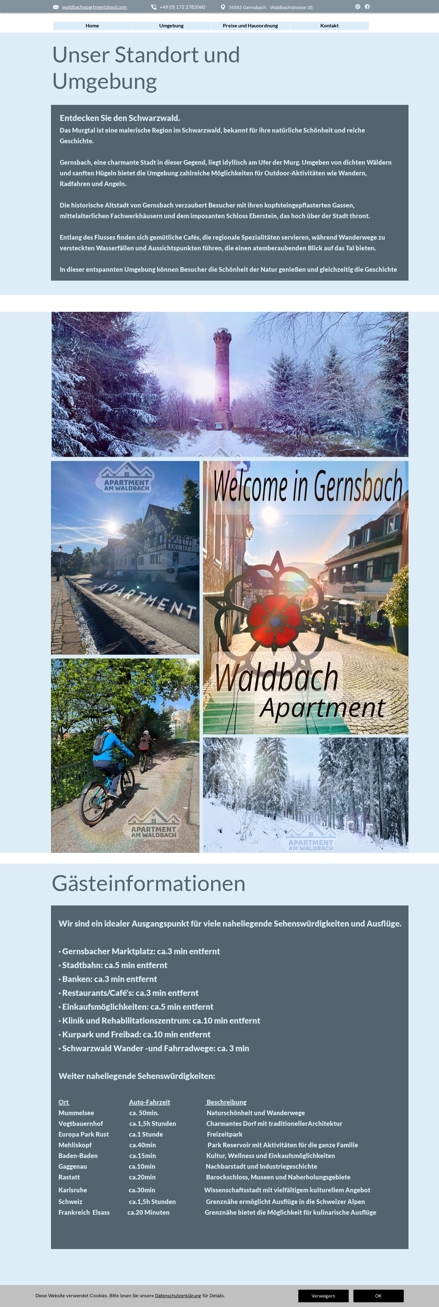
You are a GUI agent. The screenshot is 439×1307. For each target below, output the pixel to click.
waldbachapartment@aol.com (95, 7)
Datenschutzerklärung (178, 1296)
